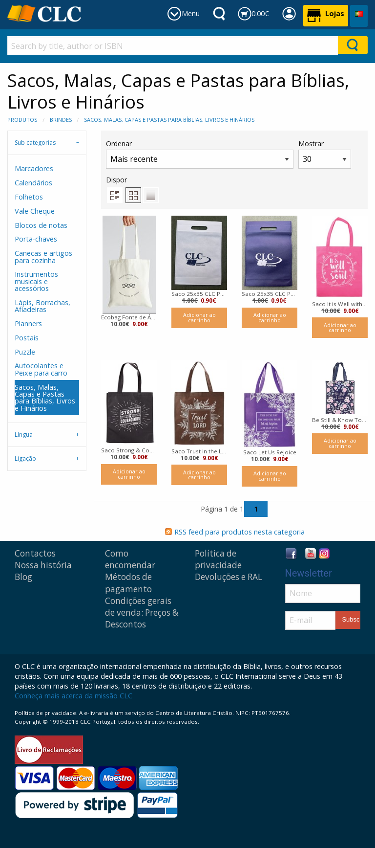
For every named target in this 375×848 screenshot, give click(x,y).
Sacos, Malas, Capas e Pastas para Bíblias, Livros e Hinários (169, 119)
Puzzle (25, 352)
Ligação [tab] (25, 458)
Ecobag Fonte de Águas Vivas (129, 317)
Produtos (22, 119)
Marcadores (34, 168)
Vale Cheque (35, 211)
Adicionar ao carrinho (199, 317)
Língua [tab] (24, 434)
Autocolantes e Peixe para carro (41, 369)
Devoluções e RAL (228, 576)
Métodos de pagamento (128, 582)
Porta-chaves (36, 239)
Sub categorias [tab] (35, 142)
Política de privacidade (218, 559)
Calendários (33, 182)
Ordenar (199, 154)
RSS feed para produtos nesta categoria (239, 531)
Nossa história (43, 565)
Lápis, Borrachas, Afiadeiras (42, 306)
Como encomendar (130, 559)
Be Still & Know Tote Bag (340, 420)
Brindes (61, 119)
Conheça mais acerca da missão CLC (73, 695)
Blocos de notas (41, 225)
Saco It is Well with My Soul (340, 304)
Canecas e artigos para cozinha (43, 256)
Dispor (116, 179)
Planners (28, 323)
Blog (23, 576)
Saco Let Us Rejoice (269, 452)
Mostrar (324, 154)
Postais (27, 337)
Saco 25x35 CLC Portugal (199, 293)
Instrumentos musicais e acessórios (36, 281)
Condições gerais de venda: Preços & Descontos (142, 612)
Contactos (35, 553)
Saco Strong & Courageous (129, 450)
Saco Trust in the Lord (199, 451)
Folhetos (29, 196)
